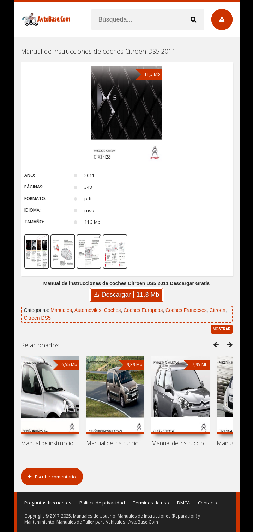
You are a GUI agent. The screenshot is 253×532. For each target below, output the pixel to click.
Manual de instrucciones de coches (50, 443)
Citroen (217, 310)
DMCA (183, 503)
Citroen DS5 (37, 318)
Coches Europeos (143, 310)
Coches (112, 310)
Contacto (207, 503)
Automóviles (87, 310)
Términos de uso (151, 503)
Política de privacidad (102, 503)
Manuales (61, 310)
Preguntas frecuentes (47, 503)
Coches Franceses (186, 310)
